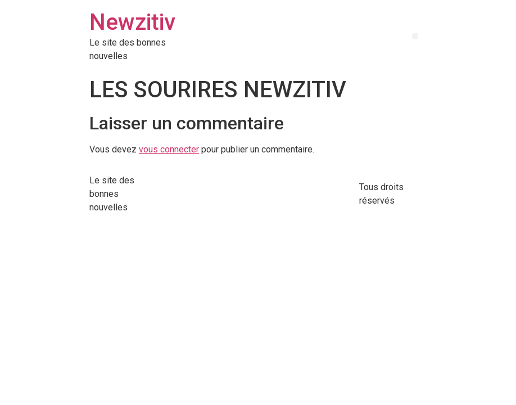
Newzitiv (132, 22)
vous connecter (169, 149)
